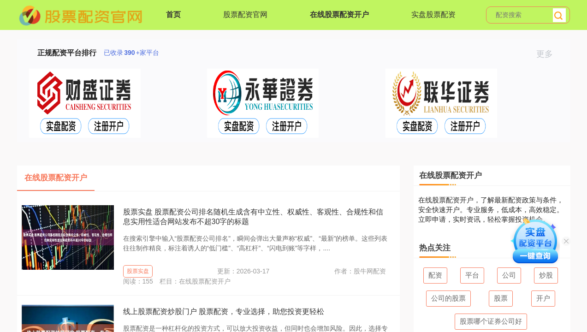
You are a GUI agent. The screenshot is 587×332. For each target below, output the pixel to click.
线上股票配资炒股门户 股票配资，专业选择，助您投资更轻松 (223, 311)
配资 (435, 275)
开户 (543, 298)
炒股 (546, 275)
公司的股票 (448, 298)
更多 (548, 54)
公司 (509, 275)
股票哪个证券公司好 (491, 321)
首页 (173, 14)
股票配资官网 (245, 14)
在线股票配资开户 (339, 14)
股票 (501, 298)
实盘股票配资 (433, 14)
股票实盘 (138, 271)
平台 (472, 275)
